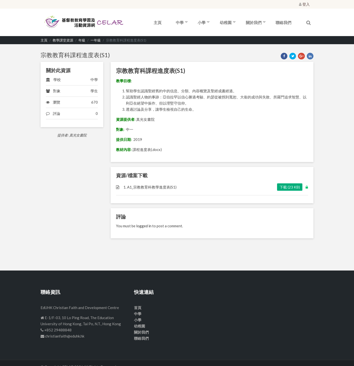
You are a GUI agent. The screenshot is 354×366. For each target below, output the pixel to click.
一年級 (95, 40)
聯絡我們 (283, 22)
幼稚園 (226, 22)
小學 (202, 22)
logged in (143, 226)
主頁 (158, 22)
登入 (304, 4)
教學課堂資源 (63, 40)
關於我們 (254, 22)
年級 (81, 40)
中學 (180, 22)
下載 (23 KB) (290, 187)
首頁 (137, 307)
